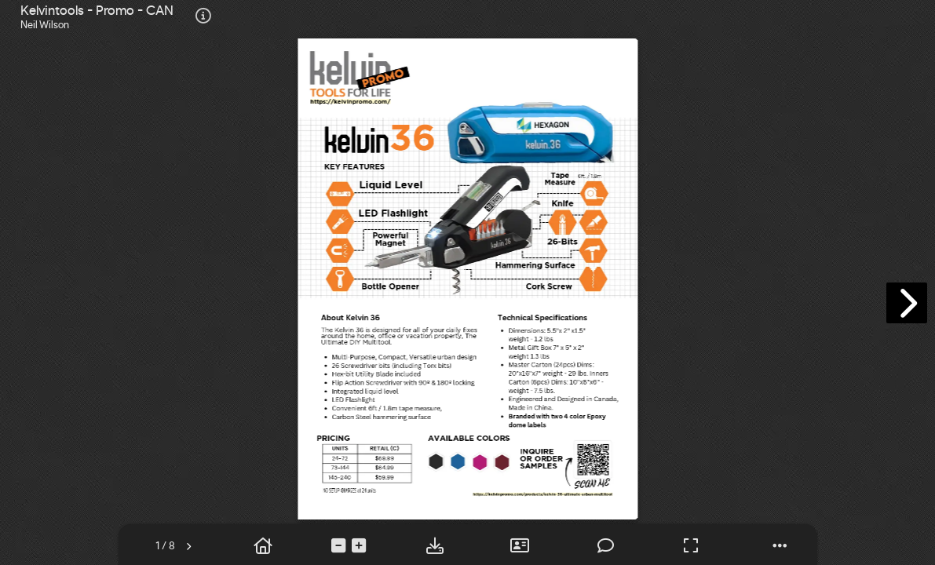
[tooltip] (203, 16)
